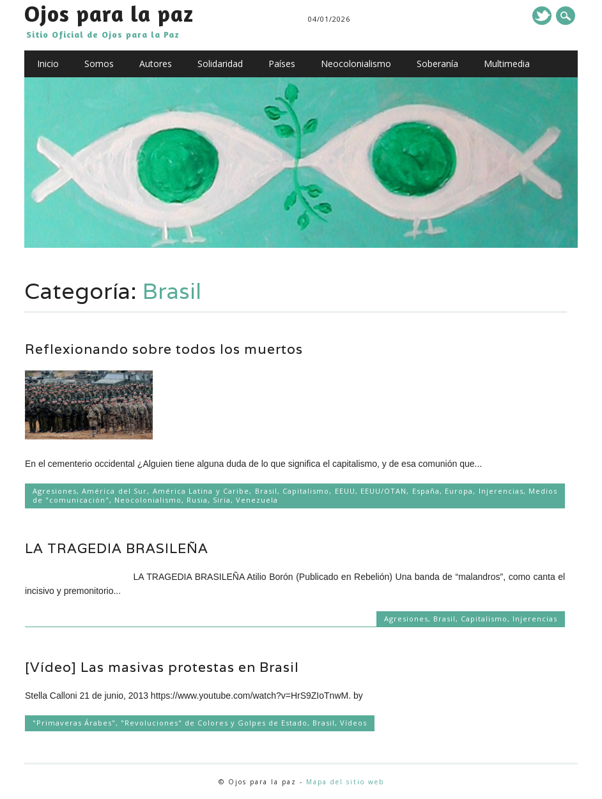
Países (281, 63)
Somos (99, 63)
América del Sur (114, 491)
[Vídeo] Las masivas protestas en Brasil (162, 667)
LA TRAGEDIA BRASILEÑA (116, 548)
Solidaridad (220, 63)
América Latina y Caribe (201, 491)
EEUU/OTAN (383, 491)
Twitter (542, 15)
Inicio (48, 63)
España (426, 491)
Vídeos (353, 722)
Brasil (266, 491)
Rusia (197, 500)
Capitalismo (305, 491)
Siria (222, 500)
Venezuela (257, 500)
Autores (155, 63)
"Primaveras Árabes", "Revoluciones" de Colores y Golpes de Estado (170, 722)
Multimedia (507, 63)
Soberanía (437, 63)
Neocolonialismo (356, 63)
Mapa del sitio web (345, 781)
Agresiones (55, 491)
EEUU (345, 491)
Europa (459, 491)
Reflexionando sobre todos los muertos (164, 349)
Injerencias (501, 491)
